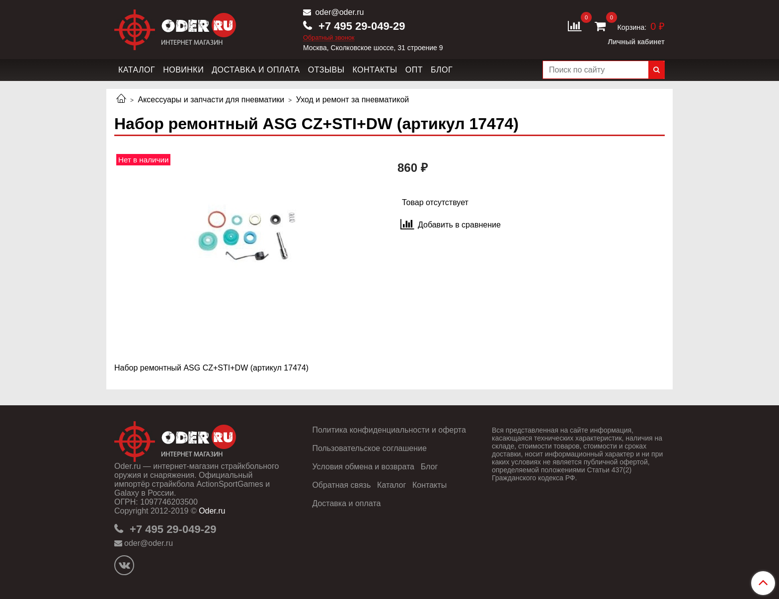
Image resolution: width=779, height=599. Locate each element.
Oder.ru (212, 511)
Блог (442, 70)
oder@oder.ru (338, 12)
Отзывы (326, 70)
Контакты (374, 70)
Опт (414, 70)
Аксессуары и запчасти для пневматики (211, 99)
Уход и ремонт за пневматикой (352, 99)
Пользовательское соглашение (369, 448)
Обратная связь (341, 485)
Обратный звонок (329, 38)
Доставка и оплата (256, 70)
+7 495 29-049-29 (360, 26)
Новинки (183, 70)
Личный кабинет (636, 41)
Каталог (136, 70)
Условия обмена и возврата (363, 466)
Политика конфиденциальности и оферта (389, 430)
